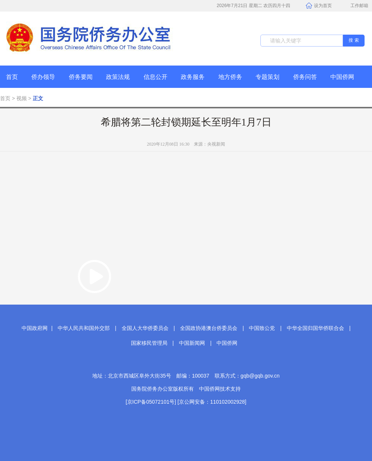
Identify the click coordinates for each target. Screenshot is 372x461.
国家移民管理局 (149, 343)
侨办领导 (43, 77)
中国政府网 (35, 328)
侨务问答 (305, 77)
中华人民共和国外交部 (84, 328)
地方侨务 (230, 77)
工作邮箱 (355, 6)
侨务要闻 (81, 77)
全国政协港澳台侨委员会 (208, 328)
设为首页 (319, 6)
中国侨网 (342, 77)
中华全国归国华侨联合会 (315, 328)
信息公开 (155, 77)
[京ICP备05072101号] (151, 402)
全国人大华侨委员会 (145, 328)
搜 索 (354, 40)
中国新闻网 (192, 343)
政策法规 (118, 77)
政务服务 (193, 77)
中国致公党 (262, 328)
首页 (12, 77)
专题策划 (267, 77)
